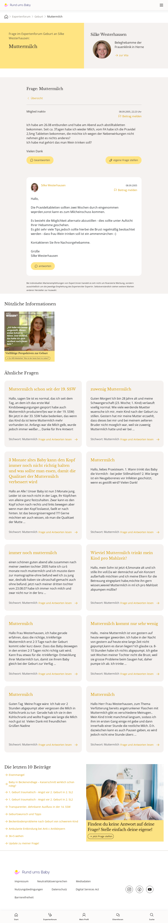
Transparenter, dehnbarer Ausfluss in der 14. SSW (39, 806)
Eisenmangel (16, 775)
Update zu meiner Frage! (24, 843)
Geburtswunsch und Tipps (25, 814)
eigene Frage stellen (125, 160)
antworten (45, 266)
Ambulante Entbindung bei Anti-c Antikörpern (37, 828)
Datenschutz (59, 889)
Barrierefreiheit (24, 897)
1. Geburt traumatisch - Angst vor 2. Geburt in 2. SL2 (41, 792)
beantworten (42, 160)
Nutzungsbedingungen (29, 889)
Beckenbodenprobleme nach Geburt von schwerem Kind (43, 821)
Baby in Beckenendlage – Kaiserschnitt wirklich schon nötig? (41, 783)
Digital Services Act (87, 889)
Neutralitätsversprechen (52, 881)
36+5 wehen (16, 836)
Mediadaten (83, 881)
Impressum (21, 881)
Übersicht (37, 98)
